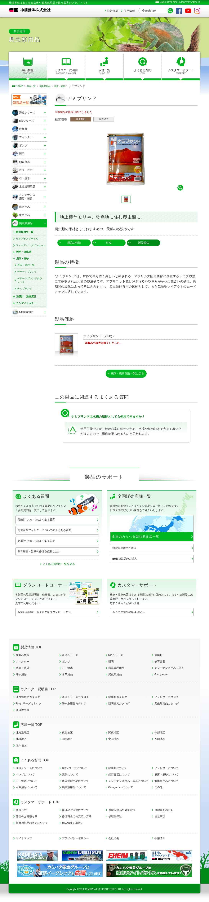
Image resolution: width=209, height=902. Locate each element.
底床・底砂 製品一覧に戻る (127, 374)
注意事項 (159, 817)
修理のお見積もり (26, 817)
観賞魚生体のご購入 (124, 549)
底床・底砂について (166, 775)
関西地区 (67, 739)
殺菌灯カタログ (117, 698)
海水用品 (21, 675)
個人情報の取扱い (72, 823)
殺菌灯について (117, 769)
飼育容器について (119, 775)
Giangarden (161, 675)
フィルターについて (166, 769)
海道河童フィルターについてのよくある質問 (44, 531)
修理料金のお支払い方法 (76, 817)
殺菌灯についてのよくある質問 (36, 520)
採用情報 (129, 10)
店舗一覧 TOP (31, 726)
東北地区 (67, 733)
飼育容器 (159, 662)
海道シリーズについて (29, 769)
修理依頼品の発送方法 (121, 810)
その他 (158, 788)
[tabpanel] (126, 159)
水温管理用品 (116, 669)
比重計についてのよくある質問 (36, 541)
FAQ (108, 242)
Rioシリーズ (115, 656)
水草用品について (26, 788)
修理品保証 (115, 817)
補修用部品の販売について (32, 823)
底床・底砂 (22, 669)
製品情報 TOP (31, 648)
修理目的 (21, 810)
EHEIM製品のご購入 (124, 559)
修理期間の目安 (163, 810)
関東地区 (113, 733)
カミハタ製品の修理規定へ (128, 613)
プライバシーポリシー (75, 839)
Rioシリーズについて (74, 769)
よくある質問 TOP (34, 761)
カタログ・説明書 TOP (38, 690)
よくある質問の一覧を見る (59, 564)
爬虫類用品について (74, 788)
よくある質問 (143, 71)
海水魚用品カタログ (74, 704)
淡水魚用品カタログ (28, 698)
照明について (70, 775)
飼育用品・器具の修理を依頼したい (39, 552)
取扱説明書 (22, 710)
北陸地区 (21, 739)
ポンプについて (25, 775)
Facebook (179, 11)
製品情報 (28, 71)
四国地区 (159, 739)
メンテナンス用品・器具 (169, 669)
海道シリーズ (70, 656)
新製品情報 (22, 656)
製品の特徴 (74, 242)
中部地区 (159, 733)
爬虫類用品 (115, 675)
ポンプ (66, 662)
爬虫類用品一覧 (24, 232)
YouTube (188, 11)
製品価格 (143, 242)
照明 (111, 662)
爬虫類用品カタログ (166, 704)
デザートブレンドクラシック (29, 280)
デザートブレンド (27, 271)
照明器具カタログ (119, 704)
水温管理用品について (75, 781)
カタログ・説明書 (66, 71)
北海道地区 (22, 733)
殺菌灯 (158, 656)
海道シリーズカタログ (75, 698)
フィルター (22, 662)
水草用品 (67, 675)
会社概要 (112, 10)
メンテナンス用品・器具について (128, 781)
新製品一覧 (21, 102)
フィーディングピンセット (31, 245)
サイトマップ (24, 839)
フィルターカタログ (166, 698)
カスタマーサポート (181, 71)
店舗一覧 (104, 71)
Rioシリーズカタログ (28, 704)
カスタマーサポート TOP (40, 803)
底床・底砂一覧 (26, 265)
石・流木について (26, 781)
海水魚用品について (166, 781)
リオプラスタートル (27, 238)
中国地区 (113, 739)
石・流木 (67, 669)
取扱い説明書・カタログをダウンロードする (44, 613)
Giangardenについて (120, 788)
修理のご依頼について (75, 810)
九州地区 (21, 746)
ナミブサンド (24, 288)
